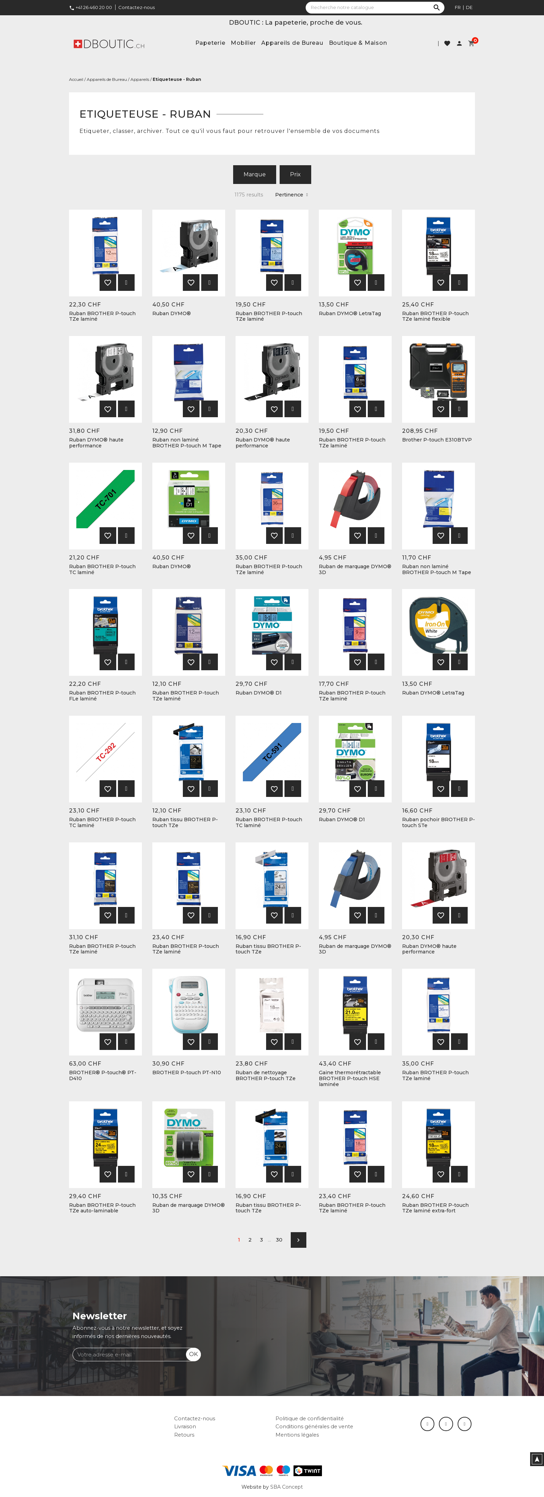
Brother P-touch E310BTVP (437, 440)
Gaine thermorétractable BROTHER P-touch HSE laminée (350, 1078)
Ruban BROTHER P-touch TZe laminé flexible (435, 316)
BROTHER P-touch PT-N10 (186, 1073)
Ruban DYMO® (171, 314)
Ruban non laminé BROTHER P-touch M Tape (186, 443)
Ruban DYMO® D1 (259, 693)
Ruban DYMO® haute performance (96, 443)
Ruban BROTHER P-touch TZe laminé (102, 316)
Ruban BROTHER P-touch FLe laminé (102, 696)
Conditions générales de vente (314, 1426)
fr (458, 7)
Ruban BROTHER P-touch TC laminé (102, 569)
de (469, 7)
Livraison (185, 1426)
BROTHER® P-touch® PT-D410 (102, 1076)
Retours (184, 1435)
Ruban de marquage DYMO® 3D (355, 569)
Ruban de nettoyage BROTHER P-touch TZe (266, 1076)
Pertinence (291, 195)
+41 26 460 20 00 (90, 7)
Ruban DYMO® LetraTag (350, 314)
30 (279, 1240)
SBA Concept (286, 1487)
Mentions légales (297, 1435)
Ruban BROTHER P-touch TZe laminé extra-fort (435, 1208)
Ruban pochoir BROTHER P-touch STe (438, 823)
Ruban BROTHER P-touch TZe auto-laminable (102, 1208)
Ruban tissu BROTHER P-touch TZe (185, 823)
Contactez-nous (136, 7)
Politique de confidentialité (309, 1418)
